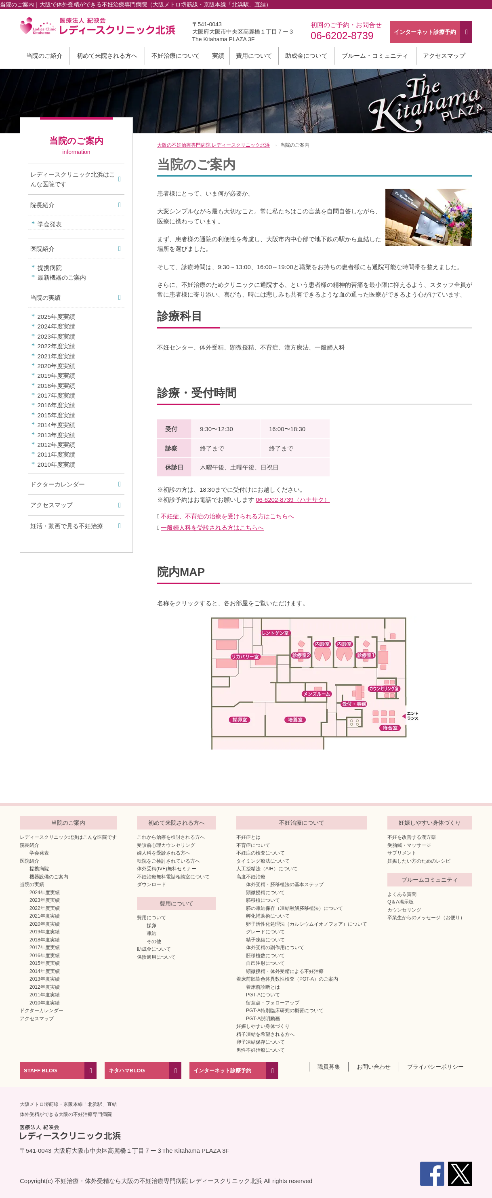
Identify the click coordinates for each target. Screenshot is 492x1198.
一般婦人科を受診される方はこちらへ (212, 527)
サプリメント (401, 853)
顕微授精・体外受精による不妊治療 (285, 971)
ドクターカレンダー (57, 484)
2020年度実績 (56, 365)
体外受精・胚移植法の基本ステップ (285, 884)
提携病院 (50, 267)
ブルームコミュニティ (430, 879)
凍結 (151, 933)
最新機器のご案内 (62, 277)
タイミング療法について (263, 861)
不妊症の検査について (260, 853)
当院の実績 (45, 297)
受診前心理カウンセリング (166, 845)
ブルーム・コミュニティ (375, 55)
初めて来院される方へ (107, 55)
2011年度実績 (56, 454)
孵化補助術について (268, 916)
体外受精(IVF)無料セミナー (166, 869)
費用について (254, 55)
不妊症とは (248, 837)
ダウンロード (151, 884)
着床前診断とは (263, 987)
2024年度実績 (56, 326)
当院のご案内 (68, 822)
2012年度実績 (56, 444)
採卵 (151, 926)
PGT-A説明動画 (263, 1018)
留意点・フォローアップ (272, 1003)
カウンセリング (404, 910)
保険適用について (156, 957)
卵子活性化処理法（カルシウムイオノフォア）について (306, 924)
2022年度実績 (56, 346)
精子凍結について (265, 940)
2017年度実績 (56, 395)
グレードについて (265, 932)
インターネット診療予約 (222, 1070)
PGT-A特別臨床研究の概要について (285, 1010)
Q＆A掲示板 (400, 902)
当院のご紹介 (44, 55)
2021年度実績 (56, 356)
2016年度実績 (56, 405)
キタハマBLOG (127, 1070)
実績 (218, 55)
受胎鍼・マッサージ (409, 845)
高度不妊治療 (250, 877)
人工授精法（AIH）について (267, 869)
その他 (154, 941)
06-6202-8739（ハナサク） (293, 499)
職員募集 (328, 1066)
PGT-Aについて (263, 995)
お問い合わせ (374, 1066)
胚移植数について (265, 955)
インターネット (425, 32)
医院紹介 (42, 248)
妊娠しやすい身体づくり (263, 1026)
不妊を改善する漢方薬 (411, 837)
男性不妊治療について (260, 1050)
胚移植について (263, 900)
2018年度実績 (56, 385)
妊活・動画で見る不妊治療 (66, 525)
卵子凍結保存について (260, 1042)
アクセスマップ (444, 55)
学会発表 (50, 224)
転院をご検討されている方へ (168, 861)
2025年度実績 (56, 316)
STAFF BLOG (40, 1070)
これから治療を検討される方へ (171, 837)
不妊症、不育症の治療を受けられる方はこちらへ (227, 516)
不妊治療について (175, 55)
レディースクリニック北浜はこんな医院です (72, 179)
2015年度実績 (56, 415)
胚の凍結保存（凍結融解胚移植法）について (294, 908)
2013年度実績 (56, 435)
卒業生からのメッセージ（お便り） (426, 917)
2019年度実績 (56, 375)
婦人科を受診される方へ (163, 853)
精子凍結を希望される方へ (265, 1034)
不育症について (253, 845)
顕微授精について (265, 892)
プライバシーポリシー (435, 1066)
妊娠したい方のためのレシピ (418, 861)
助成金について (306, 55)
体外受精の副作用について (275, 947)
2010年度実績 (56, 464)
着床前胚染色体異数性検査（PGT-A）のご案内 (287, 979)
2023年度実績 (56, 336)
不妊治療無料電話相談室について (173, 877)
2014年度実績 (56, 424)
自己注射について (265, 963)
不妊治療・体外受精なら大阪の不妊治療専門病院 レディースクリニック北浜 (158, 1180)
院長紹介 (42, 205)
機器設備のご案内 (48, 877)
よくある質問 (401, 894)
